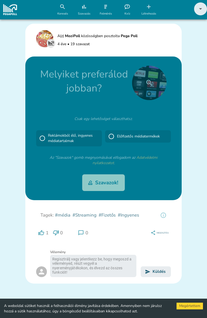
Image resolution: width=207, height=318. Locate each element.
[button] (200, 14)
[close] (149, 82)
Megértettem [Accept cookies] (189, 305)
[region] (163, 215)
